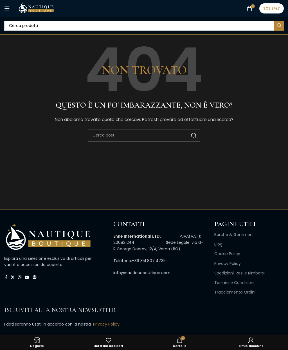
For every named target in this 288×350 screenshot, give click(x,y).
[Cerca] (144, 26)
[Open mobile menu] (7, 8)
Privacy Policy (227, 263)
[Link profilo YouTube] (27, 277)
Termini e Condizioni (234, 282)
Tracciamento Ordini (234, 292)
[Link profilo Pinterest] (34, 277)
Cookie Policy (227, 253)
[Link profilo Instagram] (19, 277)
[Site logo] (36, 8)
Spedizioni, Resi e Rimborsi (239, 273)
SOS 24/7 (271, 8)
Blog (218, 244)
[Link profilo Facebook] (6, 277)
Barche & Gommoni (233, 234)
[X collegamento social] (12, 277)
